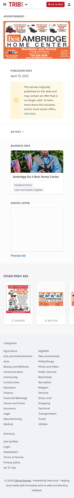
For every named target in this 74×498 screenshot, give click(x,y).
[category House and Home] (14, 403)
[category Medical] (8, 424)
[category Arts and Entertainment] (17, 356)
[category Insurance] (9, 408)
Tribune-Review (22, 480)
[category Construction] (11, 382)
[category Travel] (42, 419)
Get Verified (10, 441)
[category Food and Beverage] (15, 398)
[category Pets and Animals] (49, 356)
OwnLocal (52, 480)
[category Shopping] (44, 403)
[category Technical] (44, 408)
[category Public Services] (47, 372)
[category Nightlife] (43, 351)
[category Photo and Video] (48, 366)
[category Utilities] (43, 424)
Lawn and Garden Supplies (28, 189)
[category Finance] (8, 392)
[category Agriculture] (10, 351)
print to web (45, 485)
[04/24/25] (18, 302)
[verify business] (55, 4)
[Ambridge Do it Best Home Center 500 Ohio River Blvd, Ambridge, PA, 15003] (37, 167)
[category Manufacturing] (12, 419)
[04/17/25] (51, 302)
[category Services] (43, 392)
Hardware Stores (23, 184)
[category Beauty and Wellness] (16, 366)
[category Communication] (13, 372)
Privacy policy (11, 462)
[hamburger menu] (5, 4)
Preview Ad (18, 256)
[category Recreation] (44, 382)
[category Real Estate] (45, 377)
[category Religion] (43, 387)
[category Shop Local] (45, 398)
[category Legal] (6, 413)
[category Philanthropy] (46, 361)
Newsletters (10, 452)
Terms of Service (13, 457)
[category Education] (9, 387)
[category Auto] (6, 361)
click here (29, 113)
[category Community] (10, 377)
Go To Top (9, 467)
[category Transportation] (47, 413)
